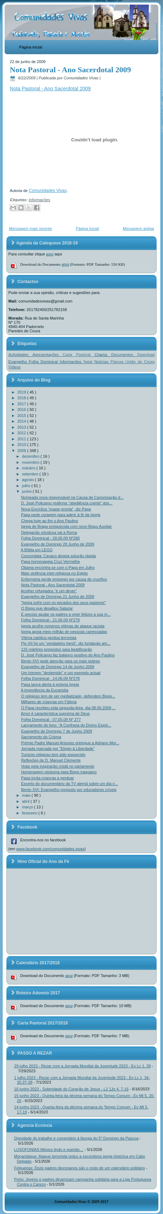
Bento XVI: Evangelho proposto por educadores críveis (68, 789)
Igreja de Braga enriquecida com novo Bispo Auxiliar (66, 526)
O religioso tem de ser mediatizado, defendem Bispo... (68, 696)
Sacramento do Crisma (41, 737)
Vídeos (15, 367)
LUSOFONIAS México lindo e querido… (49, 1149)
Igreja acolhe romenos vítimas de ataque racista (62, 626)
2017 (22, 404)
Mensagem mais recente (30, 228)
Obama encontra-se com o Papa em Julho (58, 567)
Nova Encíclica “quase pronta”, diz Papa (56, 509)
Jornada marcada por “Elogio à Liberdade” (58, 748)
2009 (22, 450)
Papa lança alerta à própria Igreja (50, 684)
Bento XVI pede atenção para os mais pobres (60, 661)
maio (27, 795)
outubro (29, 468)
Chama (103, 354)
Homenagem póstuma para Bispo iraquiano (58, 772)
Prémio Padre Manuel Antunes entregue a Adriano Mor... (70, 743)
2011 (22, 439)
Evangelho (19, 362)
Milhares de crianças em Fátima (49, 702)
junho (27, 491)
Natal (88, 362)
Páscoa (117, 362)
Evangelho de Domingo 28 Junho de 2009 (57, 544)
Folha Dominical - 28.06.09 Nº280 (50, 538)
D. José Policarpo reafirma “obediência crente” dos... (66, 503)
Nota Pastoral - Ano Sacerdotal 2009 (70, 69)
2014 (22, 421)
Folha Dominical (44, 362)
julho (26, 486)
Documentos (124, 354)
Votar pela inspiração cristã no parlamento (57, 766)
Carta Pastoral (79, 354)
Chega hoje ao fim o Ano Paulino (49, 521)
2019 (22, 392)
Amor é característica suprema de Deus (55, 713)
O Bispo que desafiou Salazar (47, 608)
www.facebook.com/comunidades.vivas (50, 849)
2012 (22, 433)
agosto (28, 480)
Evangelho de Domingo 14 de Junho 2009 (57, 667)
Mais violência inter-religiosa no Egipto (54, 573)
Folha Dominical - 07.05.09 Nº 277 (51, 719)
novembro (31, 462)
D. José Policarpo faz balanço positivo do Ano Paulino (68, 655)
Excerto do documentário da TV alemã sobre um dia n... (69, 783)
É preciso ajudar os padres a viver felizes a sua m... (66, 614)
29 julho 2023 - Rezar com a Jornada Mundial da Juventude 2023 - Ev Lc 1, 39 (82, 1066)
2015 (22, 415)
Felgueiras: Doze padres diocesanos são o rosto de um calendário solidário (79, 1168)
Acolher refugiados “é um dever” (49, 591)
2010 (22, 444)
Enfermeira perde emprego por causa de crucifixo (64, 579)
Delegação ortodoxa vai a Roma (49, 532)
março (28, 807)
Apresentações (47, 354)
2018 (22, 398)
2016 (22, 409)
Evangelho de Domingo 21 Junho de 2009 (57, 596)
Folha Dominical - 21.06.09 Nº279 (50, 620)
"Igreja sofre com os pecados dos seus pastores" (63, 602)
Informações (40, 200)
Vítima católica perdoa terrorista (48, 638)
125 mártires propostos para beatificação (56, 649)
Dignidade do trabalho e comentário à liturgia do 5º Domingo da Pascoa (76, 1138)
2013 (22, 427)
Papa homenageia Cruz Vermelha (50, 561)
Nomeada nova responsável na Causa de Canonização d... (72, 497)
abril (26, 801)
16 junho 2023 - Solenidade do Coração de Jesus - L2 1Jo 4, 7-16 (71, 1089)
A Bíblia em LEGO (37, 550)
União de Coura (139, 362)
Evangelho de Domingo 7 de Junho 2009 (56, 731)
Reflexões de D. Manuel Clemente (51, 760)
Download (146, 354)
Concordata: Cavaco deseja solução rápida (58, 556)
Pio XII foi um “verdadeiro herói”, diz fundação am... (65, 643)
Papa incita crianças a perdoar (47, 778)
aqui (49, 254)
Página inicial (30, 47)
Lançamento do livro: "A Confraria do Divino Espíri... (66, 725)
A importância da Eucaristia (44, 690)
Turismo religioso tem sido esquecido (53, 754)
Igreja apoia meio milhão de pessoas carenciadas (64, 631)
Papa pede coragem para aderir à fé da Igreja (60, 515)
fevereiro (30, 813)
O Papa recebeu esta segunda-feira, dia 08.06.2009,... (68, 708)
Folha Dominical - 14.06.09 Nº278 (50, 678)
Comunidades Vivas (48, 190)
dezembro (31, 456)
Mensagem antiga (138, 228)
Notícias (102, 362)
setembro (31, 474)
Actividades (21, 354)
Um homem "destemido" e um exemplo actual (60, 673)
